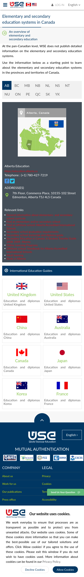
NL (47, 85)
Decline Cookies (35, 569)
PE (28, 94)
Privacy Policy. (51, 561)
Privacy (46, 475)
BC (16, 85)
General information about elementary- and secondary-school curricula (40, 216)
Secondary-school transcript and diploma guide (35, 235)
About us (7, 475)
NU (7, 94)
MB (26, 85)
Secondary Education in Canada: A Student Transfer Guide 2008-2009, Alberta (41, 240)
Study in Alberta (16, 258)
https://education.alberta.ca (21, 171)
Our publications (12, 491)
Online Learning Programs (22, 245)
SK (48, 94)
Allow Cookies (65, 569)
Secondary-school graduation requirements (33, 231)
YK (57, 94)
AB (6, 86)
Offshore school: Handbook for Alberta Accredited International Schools (37, 250)
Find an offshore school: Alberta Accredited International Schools (41, 226)
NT (66, 85)
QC (38, 94)
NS (57, 85)
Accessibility (49, 498)
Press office (9, 498)
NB (37, 85)
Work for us (9, 483)
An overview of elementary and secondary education (23, 35)
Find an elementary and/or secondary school (33, 221)
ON (18, 94)
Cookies (47, 483)
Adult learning (15, 255)
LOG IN (57, 5)
